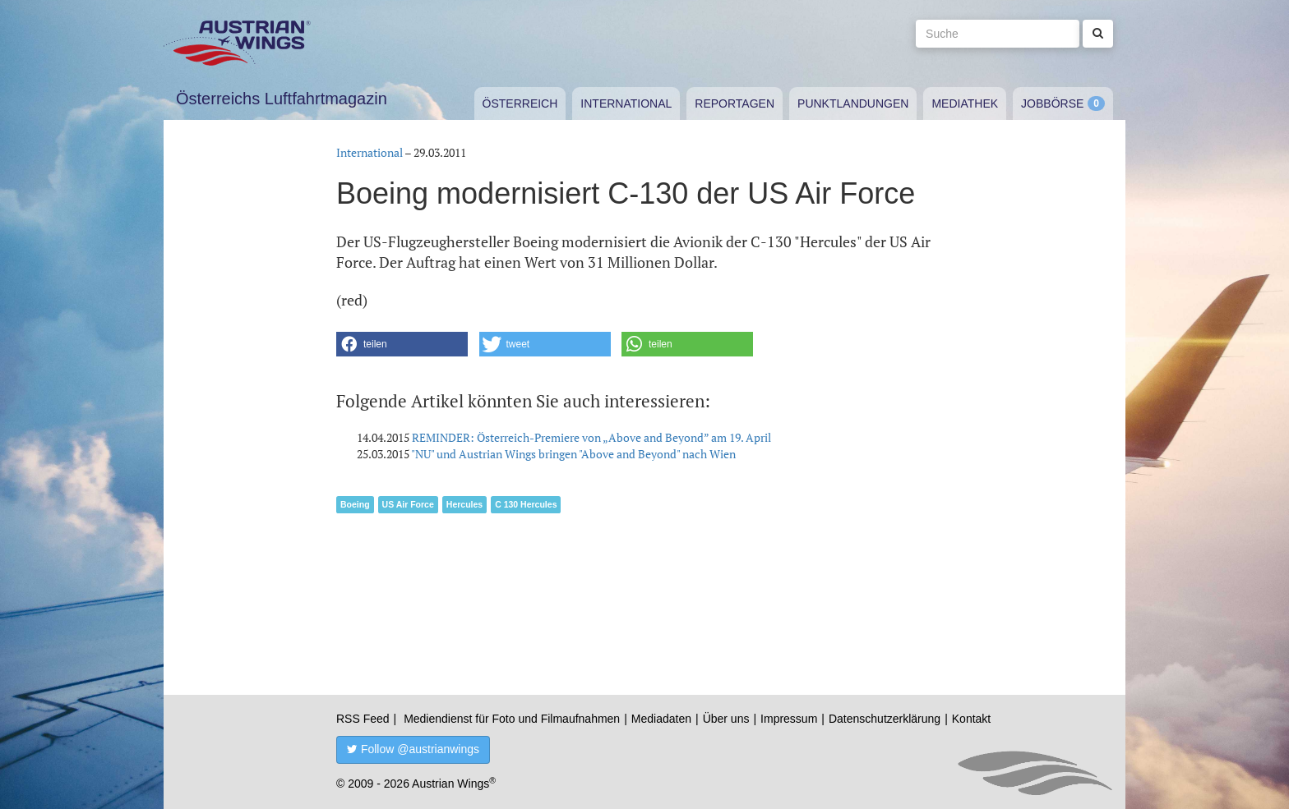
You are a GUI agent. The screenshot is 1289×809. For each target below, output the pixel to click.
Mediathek (964, 103)
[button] (402, 344)
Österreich (520, 103)
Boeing (355, 504)
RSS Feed (363, 718)
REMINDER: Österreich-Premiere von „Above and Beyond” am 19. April (591, 437)
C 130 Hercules (526, 504)
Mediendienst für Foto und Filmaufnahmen (512, 718)
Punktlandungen (852, 103)
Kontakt (971, 718)
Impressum (788, 718)
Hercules (464, 504)
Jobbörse (1052, 103)
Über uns (726, 718)
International (626, 103)
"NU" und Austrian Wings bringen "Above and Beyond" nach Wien (573, 454)
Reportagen (734, 103)
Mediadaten (661, 718)
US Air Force (408, 504)
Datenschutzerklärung (884, 718)
